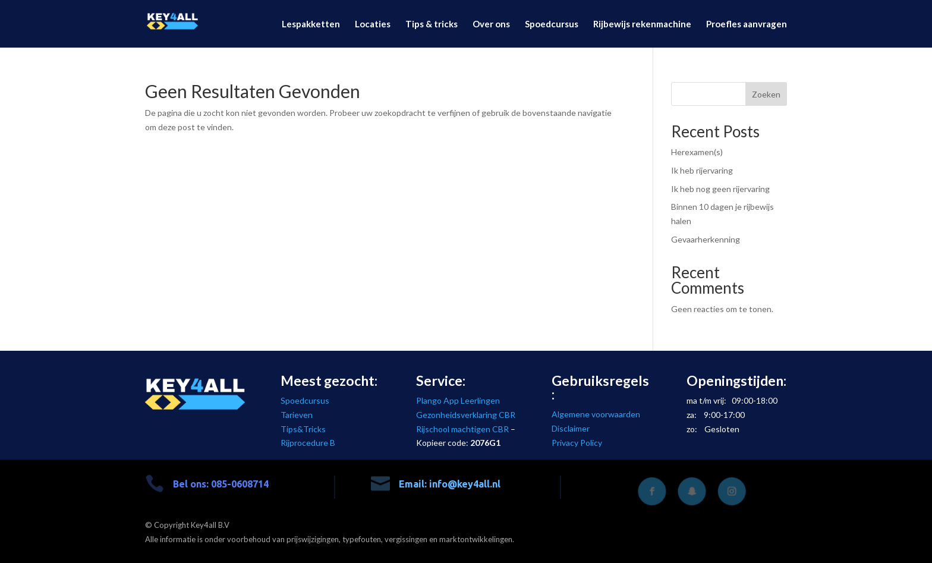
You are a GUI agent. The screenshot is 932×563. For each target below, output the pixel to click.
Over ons (491, 24)
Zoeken (766, 94)
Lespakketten (311, 24)
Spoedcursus (551, 24)
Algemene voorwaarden (596, 414)
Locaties (373, 24)
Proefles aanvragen (746, 24)
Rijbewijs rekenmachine (642, 24)
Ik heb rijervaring (702, 170)
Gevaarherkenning (705, 239)
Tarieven (297, 415)
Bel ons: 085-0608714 (221, 484)
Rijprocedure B (308, 443)
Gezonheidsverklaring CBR (465, 415)
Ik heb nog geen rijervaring (720, 189)
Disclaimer (571, 428)
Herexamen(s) (697, 152)
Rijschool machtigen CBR (462, 429)
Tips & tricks (431, 24)
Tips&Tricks (303, 429)
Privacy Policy (577, 443)
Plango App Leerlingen (458, 400)
